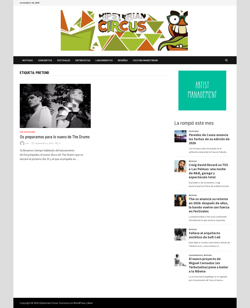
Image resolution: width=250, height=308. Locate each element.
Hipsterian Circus (48, 302)
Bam (90, 302)
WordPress (79, 302)
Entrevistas (82, 60)
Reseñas (123, 60)
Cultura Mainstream (145, 60)
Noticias (27, 60)
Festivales (63, 60)
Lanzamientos (104, 60)
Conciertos (45, 60)
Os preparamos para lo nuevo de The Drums (55, 137)
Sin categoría (27, 131)
